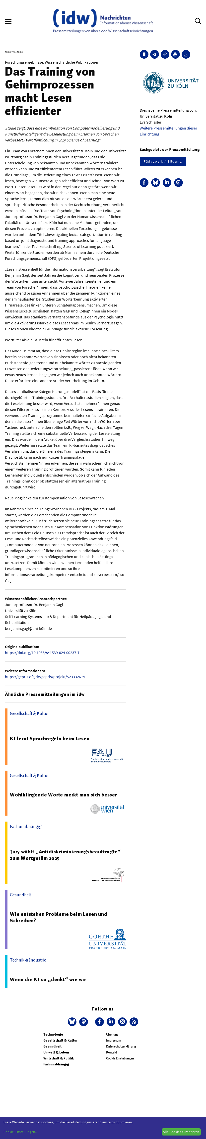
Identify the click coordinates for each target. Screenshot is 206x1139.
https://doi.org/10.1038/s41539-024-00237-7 (42, 652)
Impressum (113, 1040)
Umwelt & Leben (56, 1052)
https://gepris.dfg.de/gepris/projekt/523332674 (45, 676)
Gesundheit (52, 1046)
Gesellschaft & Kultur (60, 1040)
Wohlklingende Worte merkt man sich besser (63, 794)
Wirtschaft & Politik (58, 1058)
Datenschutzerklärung (121, 1046)
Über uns (112, 1034)
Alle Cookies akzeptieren (181, 1132)
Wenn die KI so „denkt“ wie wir (48, 979)
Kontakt (111, 1052)
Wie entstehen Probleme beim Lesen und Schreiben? (58, 917)
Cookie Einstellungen (120, 1058)
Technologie (53, 1034)
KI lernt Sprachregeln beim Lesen (50, 738)
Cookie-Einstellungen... (20, 1132)
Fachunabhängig (56, 1064)
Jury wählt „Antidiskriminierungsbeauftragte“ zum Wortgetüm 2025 (65, 855)
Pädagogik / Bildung (163, 161)
